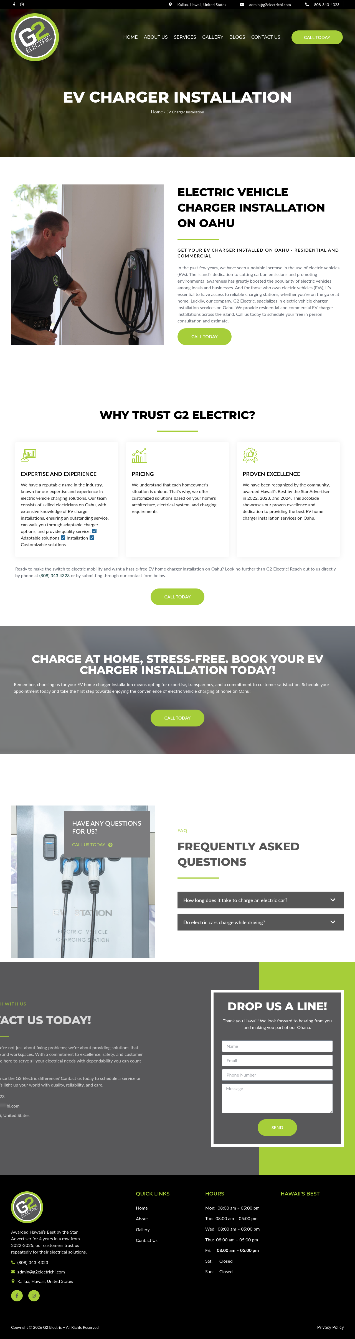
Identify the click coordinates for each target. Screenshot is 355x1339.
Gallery (212, 37)
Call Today (317, 37)
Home (130, 37)
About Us (156, 37)
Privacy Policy (330, 1327)
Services (185, 37)
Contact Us (265, 37)
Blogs (237, 37)
